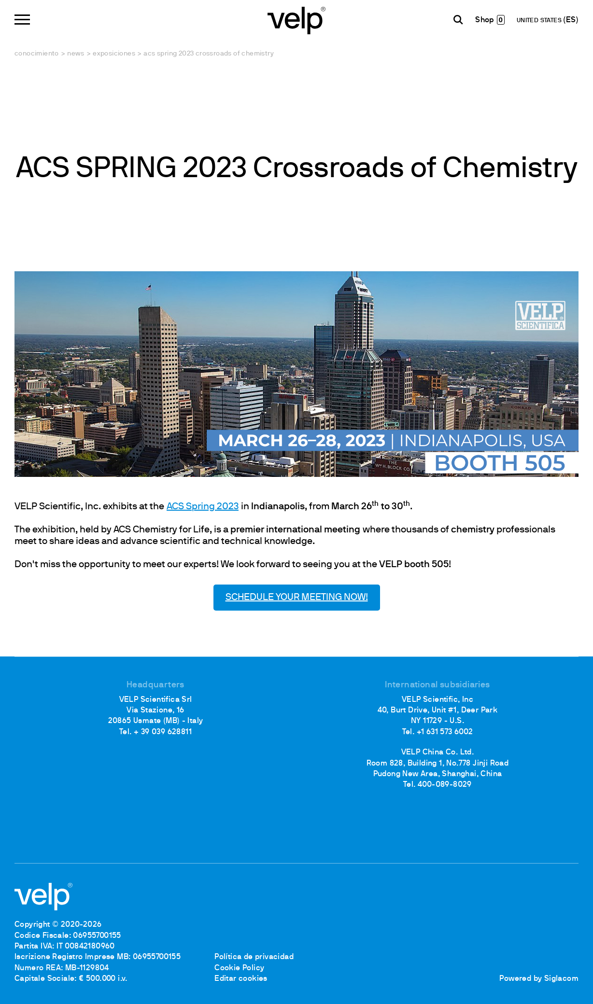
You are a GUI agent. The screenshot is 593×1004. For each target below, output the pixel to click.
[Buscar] (458, 20)
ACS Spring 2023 (203, 506)
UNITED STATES (540, 21)
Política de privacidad (254, 957)
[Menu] (22, 19)
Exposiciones (114, 54)
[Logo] (296, 19)
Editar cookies (241, 979)
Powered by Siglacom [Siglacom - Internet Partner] (539, 979)
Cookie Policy (239, 968)
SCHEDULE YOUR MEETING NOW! (297, 597)
